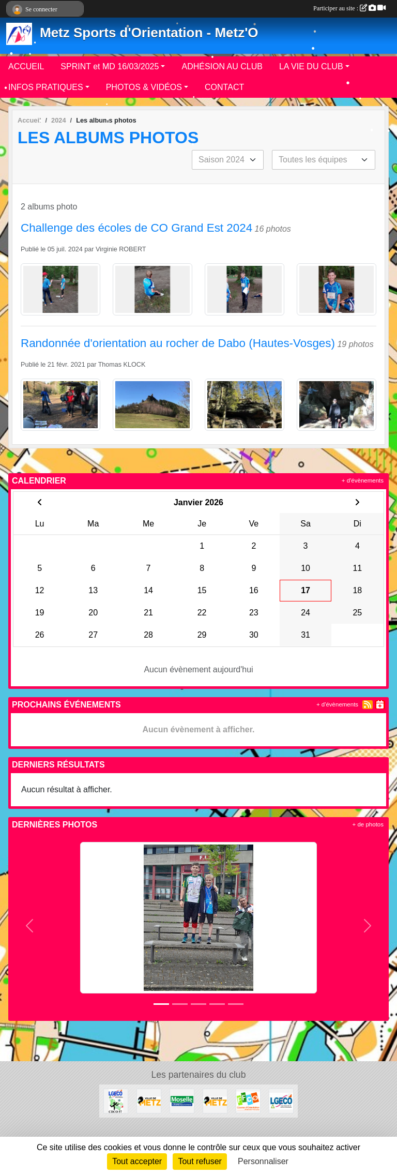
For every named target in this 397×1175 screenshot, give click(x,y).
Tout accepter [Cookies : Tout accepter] (137, 1161)
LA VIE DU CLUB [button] (311, 66)
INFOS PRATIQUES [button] (45, 87)
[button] (30, 926)
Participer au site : (349, 8)
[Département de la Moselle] (182, 1100)
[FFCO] (248, 1100)
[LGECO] (281, 1100)
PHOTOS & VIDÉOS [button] (144, 87)
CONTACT (224, 87)
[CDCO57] (115, 1100)
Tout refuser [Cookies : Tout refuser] (199, 1161)
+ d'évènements (363, 480)
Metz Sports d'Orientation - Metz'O (149, 32)
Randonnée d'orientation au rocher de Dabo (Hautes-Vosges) (178, 343)
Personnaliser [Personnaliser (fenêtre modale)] (263, 1161)
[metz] (148, 1100)
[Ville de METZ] (215, 1100)
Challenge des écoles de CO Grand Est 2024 (136, 227)
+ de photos (368, 824)
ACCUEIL (26, 66)
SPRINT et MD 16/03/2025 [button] (109, 66)
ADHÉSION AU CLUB (221, 66)
